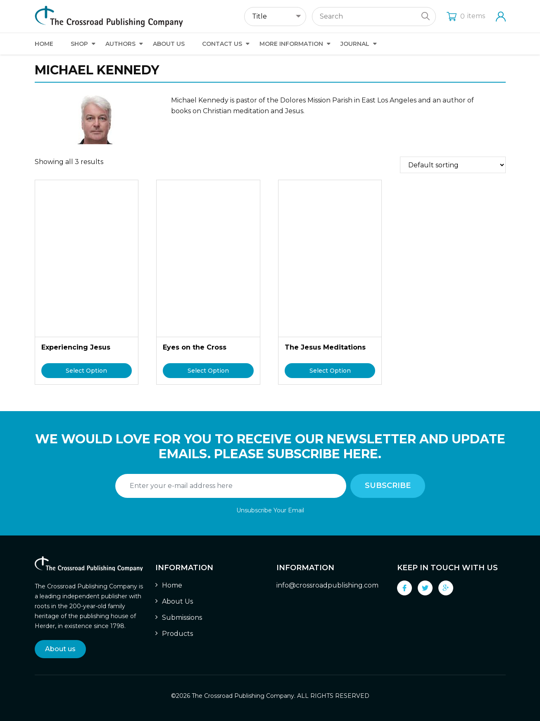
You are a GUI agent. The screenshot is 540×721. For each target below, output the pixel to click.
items (466, 16)
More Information (291, 44)
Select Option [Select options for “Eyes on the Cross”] (208, 370)
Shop (79, 44)
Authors (120, 44)
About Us (169, 44)
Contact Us (222, 44)
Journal (354, 44)
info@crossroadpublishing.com (327, 585)
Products (177, 634)
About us (60, 649)
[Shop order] (453, 165)
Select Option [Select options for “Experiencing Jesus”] (86, 370)
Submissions (182, 617)
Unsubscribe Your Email (270, 510)
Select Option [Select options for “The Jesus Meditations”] (330, 370)
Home (44, 44)
